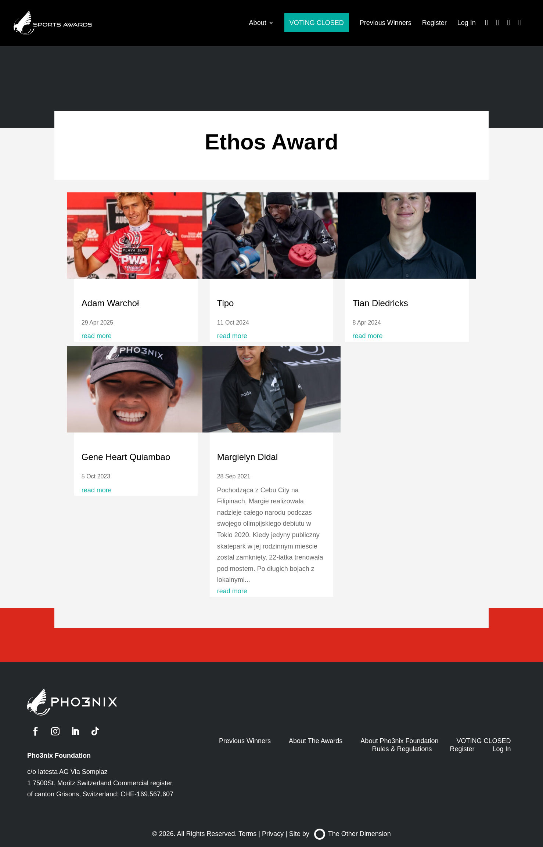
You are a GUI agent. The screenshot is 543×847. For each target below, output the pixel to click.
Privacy (273, 833)
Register (434, 22)
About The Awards (315, 740)
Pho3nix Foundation (59, 755)
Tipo (225, 303)
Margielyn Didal (247, 457)
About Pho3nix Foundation (399, 740)
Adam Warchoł (110, 303)
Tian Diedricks (380, 303)
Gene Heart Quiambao (126, 457)
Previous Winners (385, 22)
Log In (466, 22)
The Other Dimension (352, 833)
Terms (247, 833)
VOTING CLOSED (317, 22)
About (257, 22)
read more (97, 336)
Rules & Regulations (402, 749)
